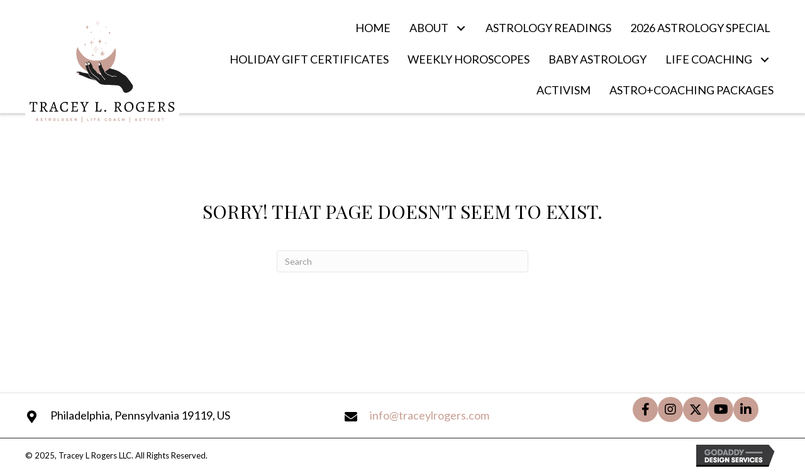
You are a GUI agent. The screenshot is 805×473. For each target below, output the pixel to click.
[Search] (402, 261)
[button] (461, 28)
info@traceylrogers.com (429, 415)
